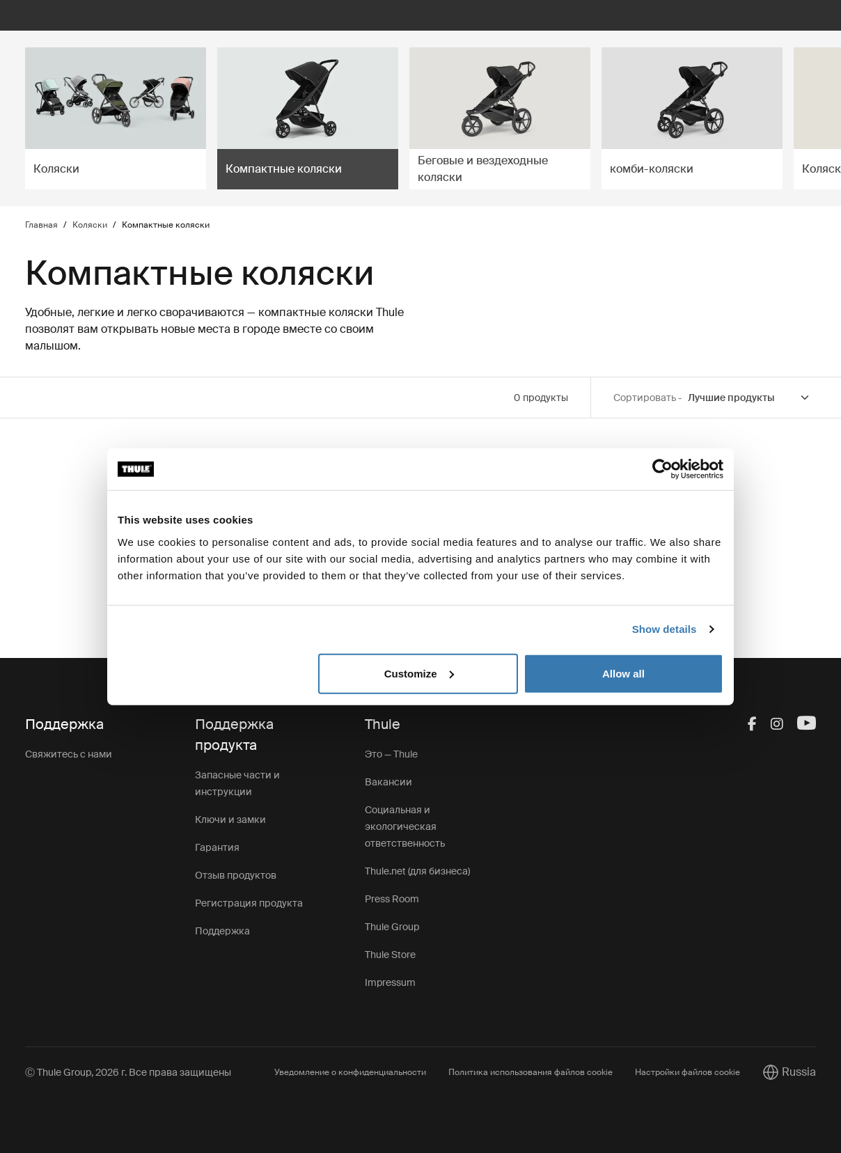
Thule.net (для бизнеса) (417, 871)
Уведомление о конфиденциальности (350, 1072)
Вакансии (388, 782)
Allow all (623, 673)
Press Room (392, 899)
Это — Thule (391, 754)
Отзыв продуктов (235, 875)
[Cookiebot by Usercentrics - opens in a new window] (662, 469)
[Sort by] (749, 398)
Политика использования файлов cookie (530, 1072)
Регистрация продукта (249, 903)
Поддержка (222, 931)
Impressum (390, 982)
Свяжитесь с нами (68, 754)
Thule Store (390, 954)
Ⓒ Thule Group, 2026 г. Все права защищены (128, 1072)
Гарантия (217, 847)
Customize (419, 673)
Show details (664, 629)
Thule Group (392, 926)
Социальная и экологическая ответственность (405, 826)
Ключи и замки (230, 819)
